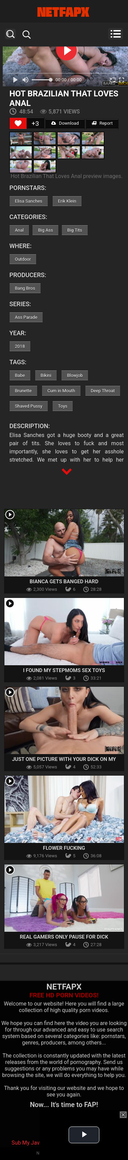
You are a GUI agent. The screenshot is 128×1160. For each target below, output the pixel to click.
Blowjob (75, 375)
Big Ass (45, 230)
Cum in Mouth (61, 390)
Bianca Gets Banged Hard (64, 581)
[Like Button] (18, 123)
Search (10, 34)
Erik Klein (67, 201)
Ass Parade (26, 317)
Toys (62, 406)
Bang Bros (25, 288)
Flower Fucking (64, 848)
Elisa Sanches (28, 201)
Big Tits (74, 230)
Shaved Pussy (28, 406)
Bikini (46, 375)
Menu (115, 34)
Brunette (23, 390)
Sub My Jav (26, 1142)
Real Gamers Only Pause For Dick (64, 937)
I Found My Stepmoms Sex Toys (64, 670)
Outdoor (23, 259)
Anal (19, 230)
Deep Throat (103, 390)
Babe (20, 375)
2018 (20, 346)
